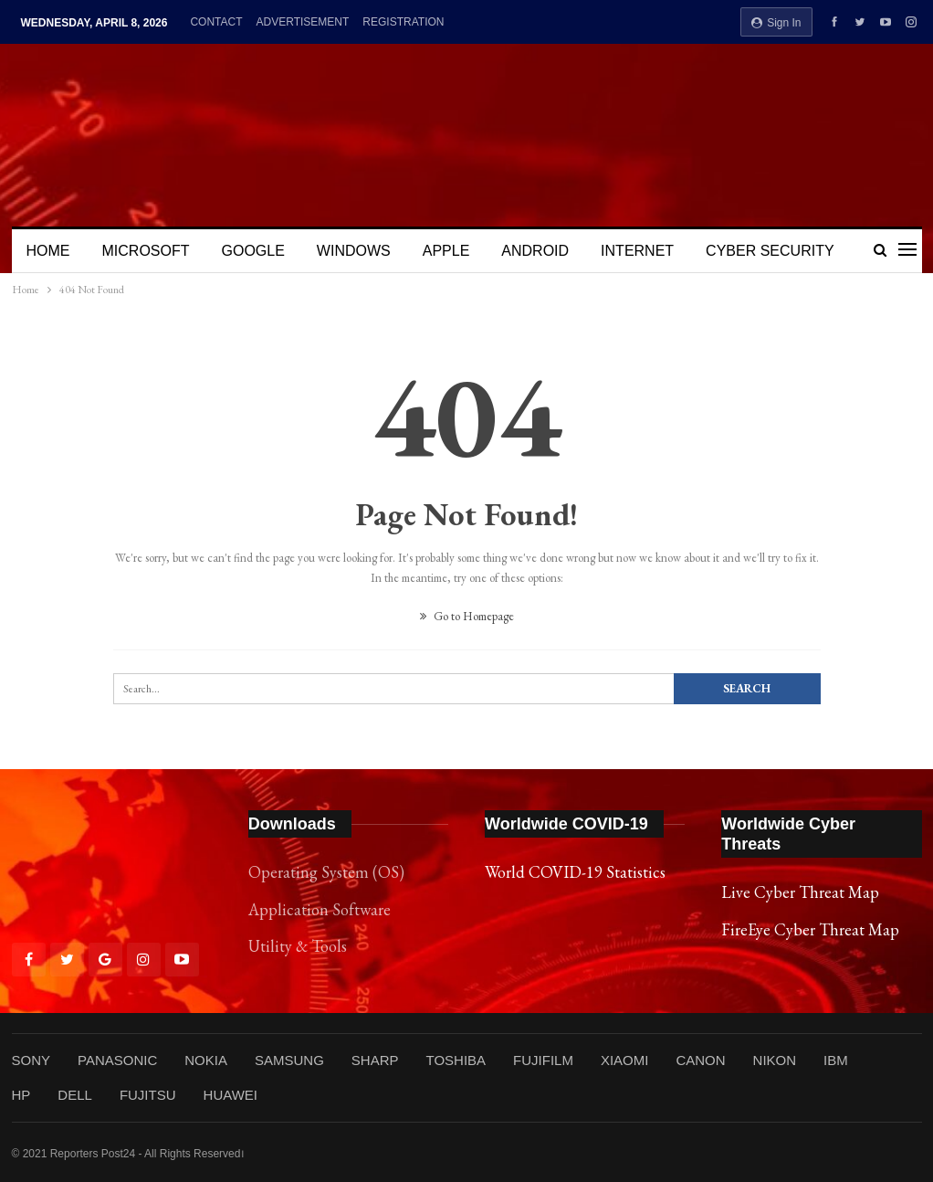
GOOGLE (253, 251)
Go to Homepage (467, 616)
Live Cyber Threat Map (800, 891)
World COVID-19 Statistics (575, 871)
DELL (75, 1095)
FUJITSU (148, 1095)
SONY (31, 1060)
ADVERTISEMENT (303, 22)
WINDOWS (354, 251)
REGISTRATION (403, 22)
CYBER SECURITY (769, 251)
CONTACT (216, 22)
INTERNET (637, 251)
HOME (48, 251)
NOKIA (205, 1060)
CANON (700, 1060)
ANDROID (535, 251)
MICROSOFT (146, 251)
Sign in (776, 22)
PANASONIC (117, 1060)
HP (21, 1095)
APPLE (446, 251)
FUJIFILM (543, 1060)
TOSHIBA (455, 1060)
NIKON (775, 1060)
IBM (835, 1060)
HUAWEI (230, 1095)
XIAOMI (625, 1060)
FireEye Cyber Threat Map (810, 929)
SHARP (375, 1060)
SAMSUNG (289, 1060)
